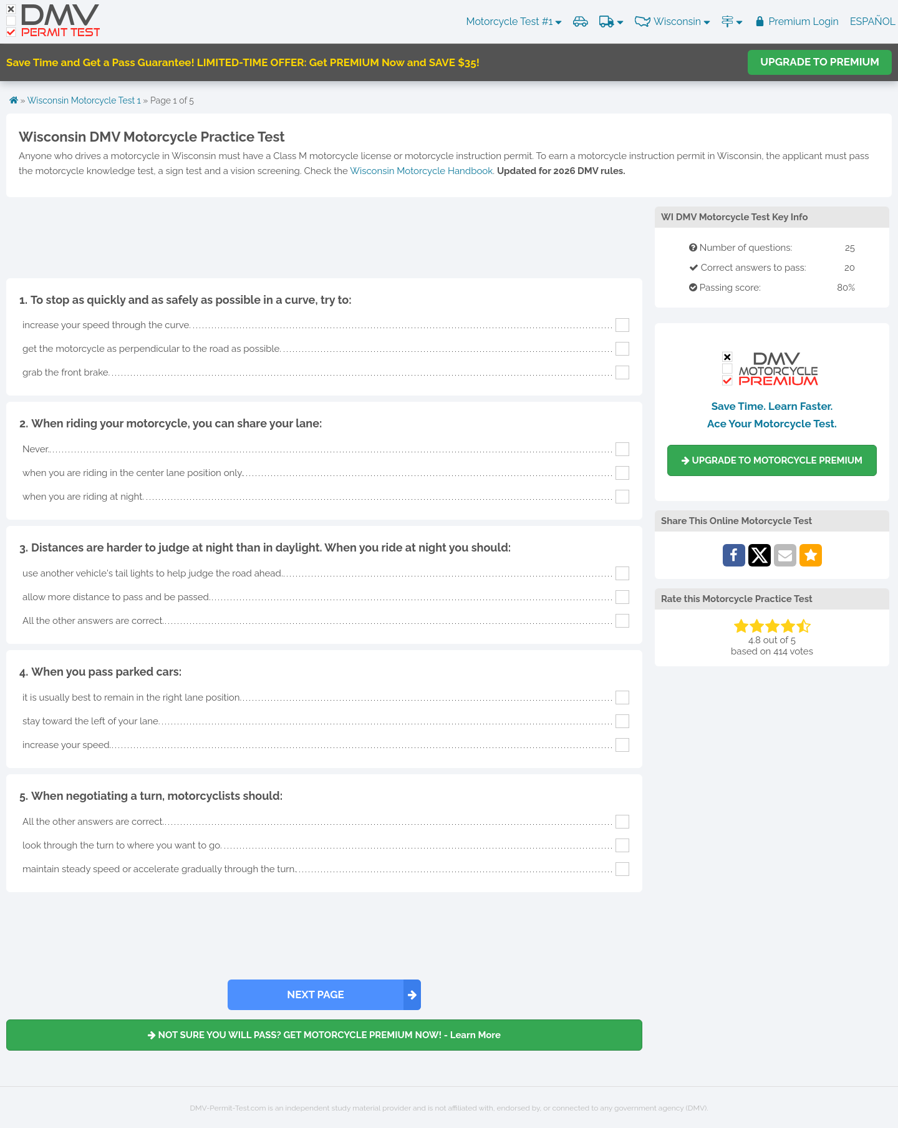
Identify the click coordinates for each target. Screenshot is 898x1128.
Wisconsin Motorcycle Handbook (421, 171)
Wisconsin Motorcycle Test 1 (84, 100)
